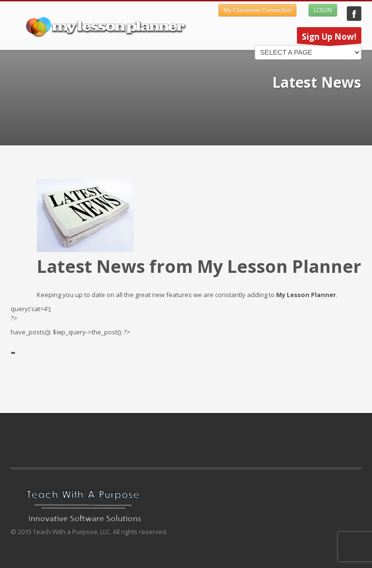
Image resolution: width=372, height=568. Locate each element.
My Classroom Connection (257, 10)
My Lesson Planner (354, 13)
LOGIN (323, 10)
